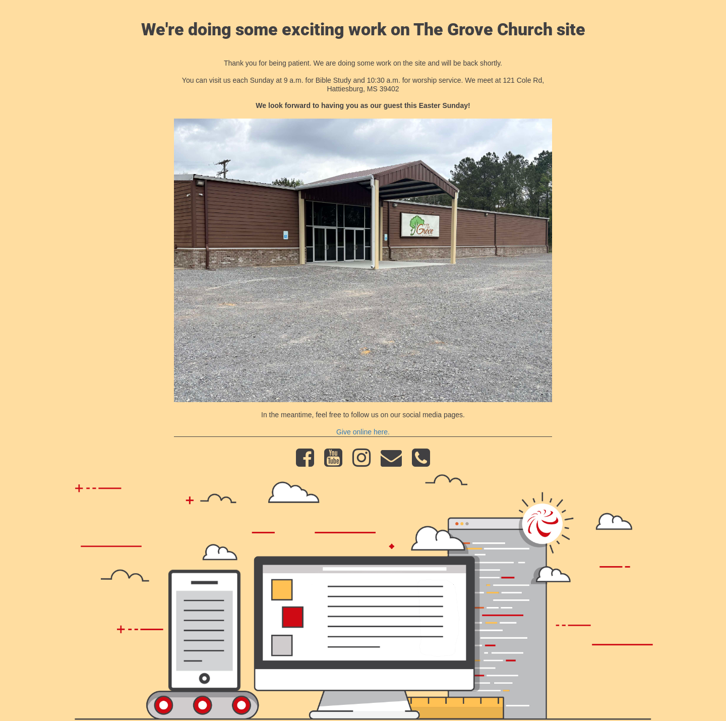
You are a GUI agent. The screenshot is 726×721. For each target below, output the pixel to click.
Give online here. (363, 432)
